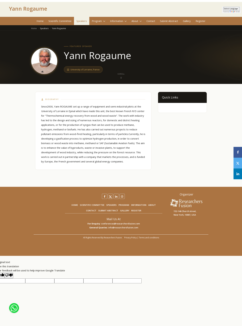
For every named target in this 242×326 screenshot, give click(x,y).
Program (98, 21)
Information (118, 21)
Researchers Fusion (113, 237)
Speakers (81, 21)
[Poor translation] (9, 276)
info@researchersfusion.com (123, 227)
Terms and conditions (149, 237)
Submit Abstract (169, 21)
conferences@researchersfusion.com (120, 223)
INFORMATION (138, 204)
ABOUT (152, 204)
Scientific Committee (60, 21)
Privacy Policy (130, 237)
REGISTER (136, 210)
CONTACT (91, 210)
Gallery (187, 21)
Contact (150, 21)
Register (200, 21)
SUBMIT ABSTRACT (108, 210)
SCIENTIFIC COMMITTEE (92, 204)
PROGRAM (124, 204)
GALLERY (124, 210)
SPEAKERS (111, 204)
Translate (235, 11)
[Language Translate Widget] (231, 9)
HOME (75, 204)
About (136, 21)
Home (40, 21)
